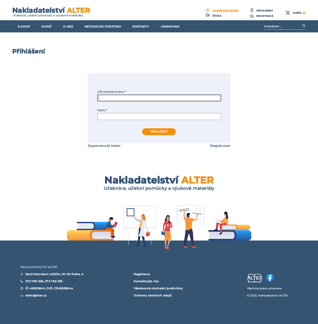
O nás (68, 26)
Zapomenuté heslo (104, 146)
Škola (217, 15)
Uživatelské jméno (110, 92)
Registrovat (220, 146)
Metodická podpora (103, 26)
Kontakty (140, 26)
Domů (46, 26)
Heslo (101, 110)
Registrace (264, 15)
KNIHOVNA (170, 26)
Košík (299, 12)
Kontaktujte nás (146, 281)
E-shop (24, 26)
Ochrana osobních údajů (153, 295)
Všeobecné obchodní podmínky (158, 288)
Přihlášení (264, 10)
